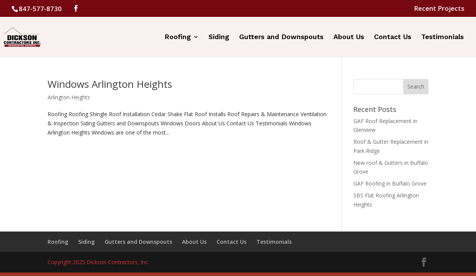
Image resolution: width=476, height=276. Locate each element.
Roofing (177, 37)
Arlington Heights (69, 97)
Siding (218, 37)
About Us (348, 37)
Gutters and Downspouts (281, 37)
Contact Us (392, 37)
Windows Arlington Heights (110, 84)
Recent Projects (439, 9)
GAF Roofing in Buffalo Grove (390, 183)
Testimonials (442, 37)
